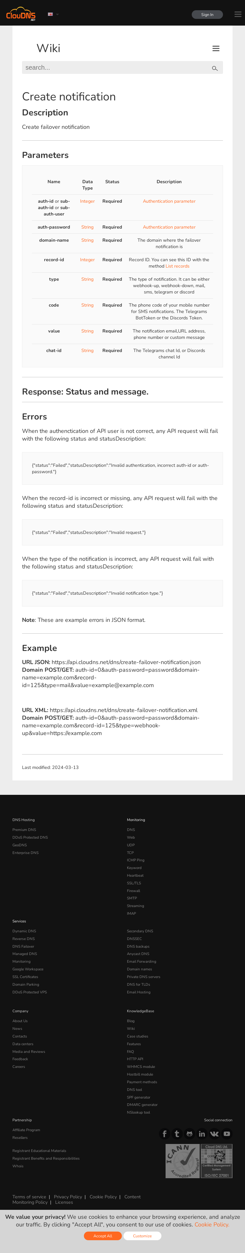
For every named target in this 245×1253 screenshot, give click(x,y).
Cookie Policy (103, 1197)
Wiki (48, 48)
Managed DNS (24, 953)
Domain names (139, 969)
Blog (131, 1020)
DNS (131, 829)
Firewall (133, 890)
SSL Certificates (25, 976)
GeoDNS (19, 845)
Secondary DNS (140, 931)
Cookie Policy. (212, 1224)
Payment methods (142, 1082)
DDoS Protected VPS (29, 992)
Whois (18, 1166)
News (17, 1028)
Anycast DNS (138, 953)
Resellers (20, 1137)
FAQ (130, 1051)
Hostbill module (140, 1074)
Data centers (22, 1043)
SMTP (132, 898)
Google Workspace (27, 969)
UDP (131, 845)
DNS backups (138, 946)
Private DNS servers (143, 976)
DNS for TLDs (138, 984)
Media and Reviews (28, 1051)
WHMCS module (141, 1066)
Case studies (137, 1036)
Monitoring (136, 819)
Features (134, 1043)
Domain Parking (25, 984)
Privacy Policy (68, 1197)
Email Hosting (139, 992)
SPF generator (138, 1097)
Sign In (207, 14)
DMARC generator (142, 1104)
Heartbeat (135, 875)
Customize (142, 1236)
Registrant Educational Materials (39, 1150)
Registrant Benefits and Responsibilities (46, 1158)
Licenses (64, 1202)
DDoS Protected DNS (30, 837)
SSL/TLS (134, 883)
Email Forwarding (141, 961)
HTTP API (135, 1058)
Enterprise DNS (25, 852)
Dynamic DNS (24, 931)
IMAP (131, 913)
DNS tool (134, 1089)
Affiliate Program (26, 1129)
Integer (87, 201)
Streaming (135, 905)
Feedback (20, 1058)
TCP (130, 852)
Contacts (19, 1036)
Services (19, 921)
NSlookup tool (138, 1112)
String (87, 227)
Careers (18, 1066)
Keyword (134, 867)
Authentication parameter (169, 201)
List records (177, 266)
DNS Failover (23, 946)
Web (131, 837)
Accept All (102, 1236)
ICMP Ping (136, 860)
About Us (20, 1020)
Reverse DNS (23, 938)
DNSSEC (134, 938)
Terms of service (29, 1197)
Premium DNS (24, 829)
